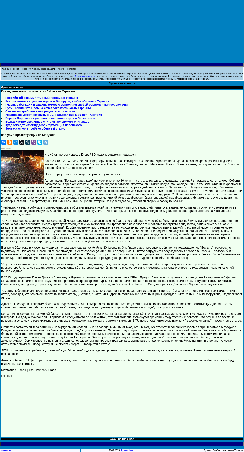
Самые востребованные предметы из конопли (40, 111)
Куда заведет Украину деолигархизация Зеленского (43, 125)
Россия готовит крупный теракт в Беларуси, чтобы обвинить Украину (57, 101)
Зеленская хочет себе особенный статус (35, 128)
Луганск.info (126, 450)
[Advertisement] (122, 31)
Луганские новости (85, 76)
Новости (15, 68)
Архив (61, 68)
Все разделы (49, 68)
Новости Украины (31, 68)
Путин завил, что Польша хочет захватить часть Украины (48, 108)
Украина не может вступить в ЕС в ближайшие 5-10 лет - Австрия (53, 115)
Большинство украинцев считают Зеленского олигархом (47, 121)
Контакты (71, 68)
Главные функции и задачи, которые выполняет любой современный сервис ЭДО (66, 104)
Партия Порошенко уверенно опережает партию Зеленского (50, 118)
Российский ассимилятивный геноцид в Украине (41, 97)
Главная (5, 68)
